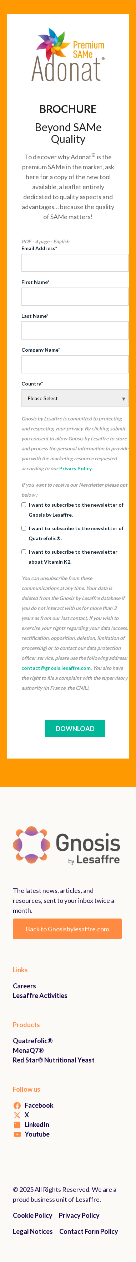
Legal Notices (33, 1231)
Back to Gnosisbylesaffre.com (67, 929)
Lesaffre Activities (40, 995)
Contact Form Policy (88, 1231)
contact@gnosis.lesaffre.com (56, 668)
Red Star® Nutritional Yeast (54, 1060)
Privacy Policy (75, 468)
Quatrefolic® (33, 1041)
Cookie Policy (32, 1215)
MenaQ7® (28, 1050)
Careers (24, 986)
